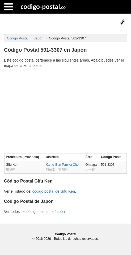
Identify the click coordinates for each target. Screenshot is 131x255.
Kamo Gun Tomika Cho (62, 165)
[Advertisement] (65, 112)
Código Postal (65, 234)
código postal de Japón (46, 211)
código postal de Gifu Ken (53, 191)
